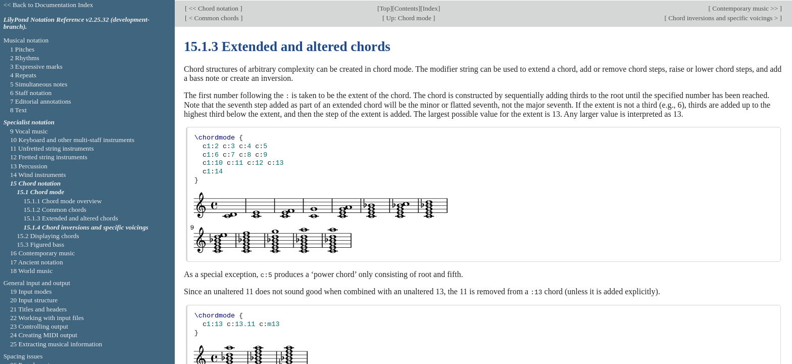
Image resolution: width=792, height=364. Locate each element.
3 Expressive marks (36, 66)
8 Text (18, 110)
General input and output (37, 283)
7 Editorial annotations (40, 101)
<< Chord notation (213, 7)
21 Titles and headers (38, 309)
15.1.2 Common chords (54, 209)
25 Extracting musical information (56, 344)
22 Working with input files (47, 318)
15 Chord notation (35, 183)
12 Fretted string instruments (48, 157)
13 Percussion (28, 166)
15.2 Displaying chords (48, 236)
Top (384, 7)
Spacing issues (23, 356)
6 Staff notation (31, 93)
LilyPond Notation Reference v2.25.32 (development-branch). (77, 23)
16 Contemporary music (42, 253)
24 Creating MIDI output (43, 335)
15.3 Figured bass (40, 244)
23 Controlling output (39, 326)
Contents (406, 7)
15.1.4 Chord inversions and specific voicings (85, 227)
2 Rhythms (24, 58)
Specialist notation (29, 122)
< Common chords (213, 17)
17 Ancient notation (36, 262)
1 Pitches (22, 49)
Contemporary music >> (745, 7)
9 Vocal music (29, 131)
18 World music (31, 271)
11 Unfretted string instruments (52, 148)
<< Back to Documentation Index (48, 5)
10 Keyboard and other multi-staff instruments (72, 140)
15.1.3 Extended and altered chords (70, 218)
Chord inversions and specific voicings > (723, 17)
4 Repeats (23, 75)
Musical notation (26, 40)
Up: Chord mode (408, 17)
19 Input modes (31, 291)
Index (430, 7)
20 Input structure (34, 300)
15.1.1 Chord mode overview (62, 201)
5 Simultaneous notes (39, 84)
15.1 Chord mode (40, 192)
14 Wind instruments (38, 174)
